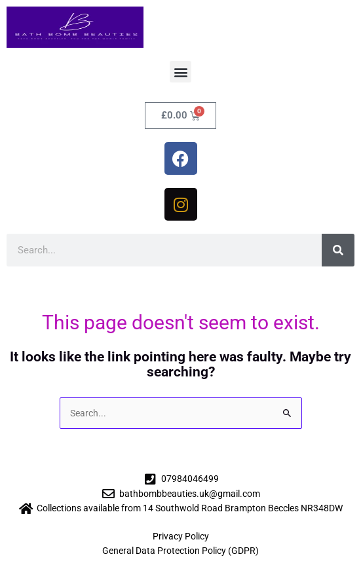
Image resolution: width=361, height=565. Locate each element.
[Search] (338, 250)
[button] (180, 71)
